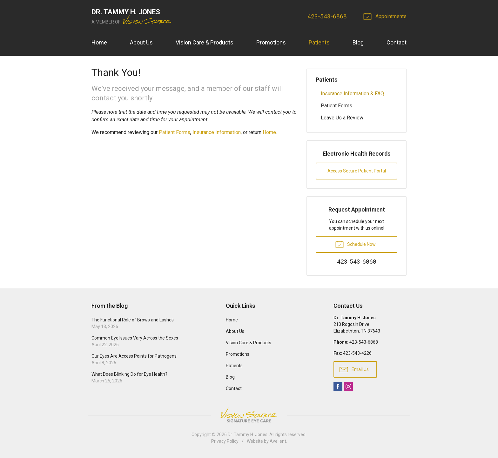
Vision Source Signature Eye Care (249, 414)
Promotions (271, 42)
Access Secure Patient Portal (356, 170)
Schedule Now (355, 243)
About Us (141, 42)
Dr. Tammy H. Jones (247, 434)
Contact (397, 42)
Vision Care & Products (204, 42)
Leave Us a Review (342, 118)
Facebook (337, 386)
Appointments (386, 15)
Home (99, 42)
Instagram (348, 386)
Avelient (278, 441)
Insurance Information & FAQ (352, 94)
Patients (319, 42)
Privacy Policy (225, 441)
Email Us (354, 369)
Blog (358, 42)
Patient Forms (174, 132)
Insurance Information (216, 132)
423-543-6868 (327, 16)
